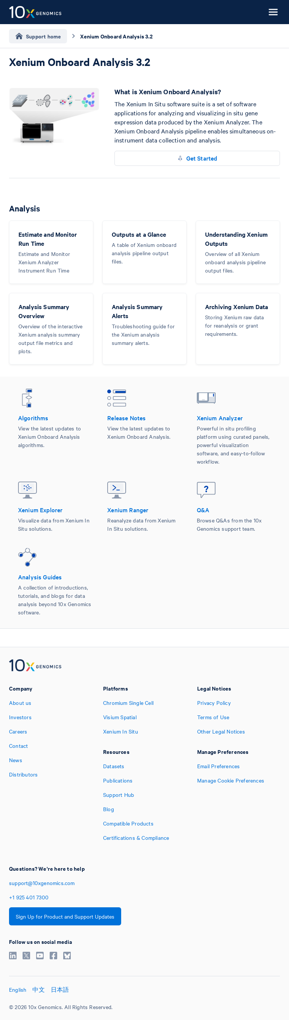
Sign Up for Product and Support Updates (65, 916)
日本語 (60, 989)
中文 (38, 989)
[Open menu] (273, 12)
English (17, 989)
